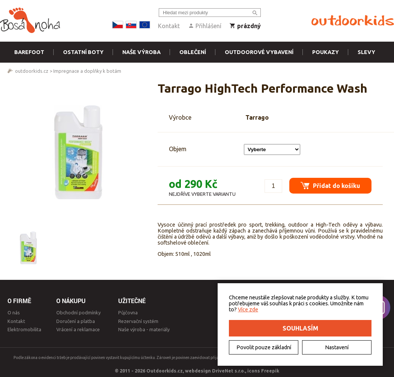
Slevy (366, 52)
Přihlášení (204, 26)
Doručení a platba (75, 321)
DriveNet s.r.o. (228, 370)
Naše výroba (141, 52)
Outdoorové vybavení (259, 52)
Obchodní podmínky (78, 312)
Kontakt (169, 26)
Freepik (270, 370)
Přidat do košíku (330, 185)
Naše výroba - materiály (144, 329)
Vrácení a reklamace (78, 329)
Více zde (248, 309)
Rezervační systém (138, 321)
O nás (14, 312)
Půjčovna (128, 312)
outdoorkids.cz (31, 71)
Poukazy (325, 52)
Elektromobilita (24, 329)
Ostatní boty (83, 52)
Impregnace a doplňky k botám (87, 71)
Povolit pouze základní (263, 347)
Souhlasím (300, 328)
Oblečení (192, 52)
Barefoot (29, 52)
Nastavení (337, 347)
